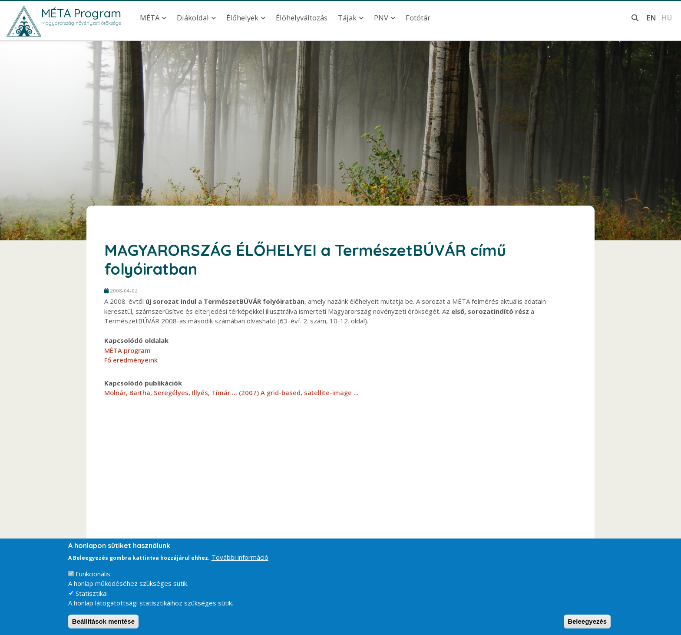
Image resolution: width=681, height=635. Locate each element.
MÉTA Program (81, 13)
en (651, 18)
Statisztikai (92, 596)
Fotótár (418, 18)
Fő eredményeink (131, 360)
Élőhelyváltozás (301, 18)
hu (666, 18)
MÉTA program (127, 350)
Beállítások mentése (103, 624)
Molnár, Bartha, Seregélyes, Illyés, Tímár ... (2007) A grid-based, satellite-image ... (231, 392)
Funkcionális (93, 576)
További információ (240, 560)
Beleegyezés (587, 624)
